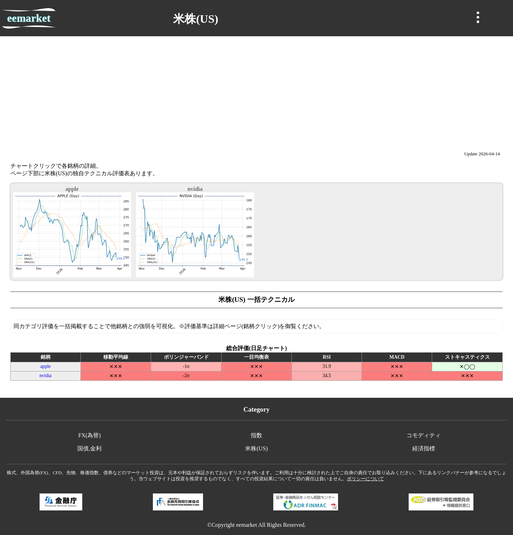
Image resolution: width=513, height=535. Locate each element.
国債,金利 (89, 448)
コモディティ (423, 435)
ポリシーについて (365, 478)
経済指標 (423, 448)
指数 (256, 435)
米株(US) (256, 448)
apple (45, 366)
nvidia (46, 375)
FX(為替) (89, 435)
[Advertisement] (256, 89)
